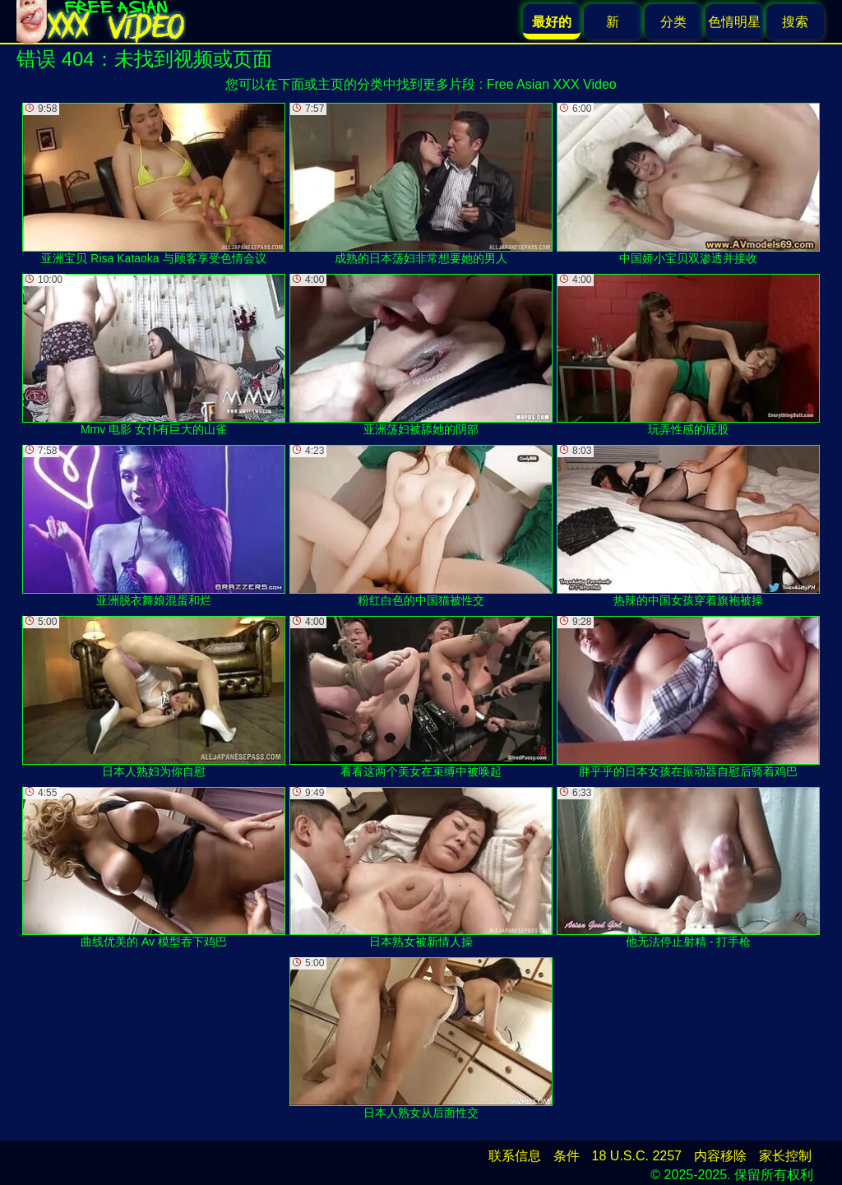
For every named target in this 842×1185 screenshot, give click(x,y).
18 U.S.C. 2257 (637, 1156)
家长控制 (785, 1156)
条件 (566, 1156)
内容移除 (720, 1156)
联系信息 (514, 1156)
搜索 (795, 22)
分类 (673, 22)
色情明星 (734, 22)
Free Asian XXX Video (552, 84)
